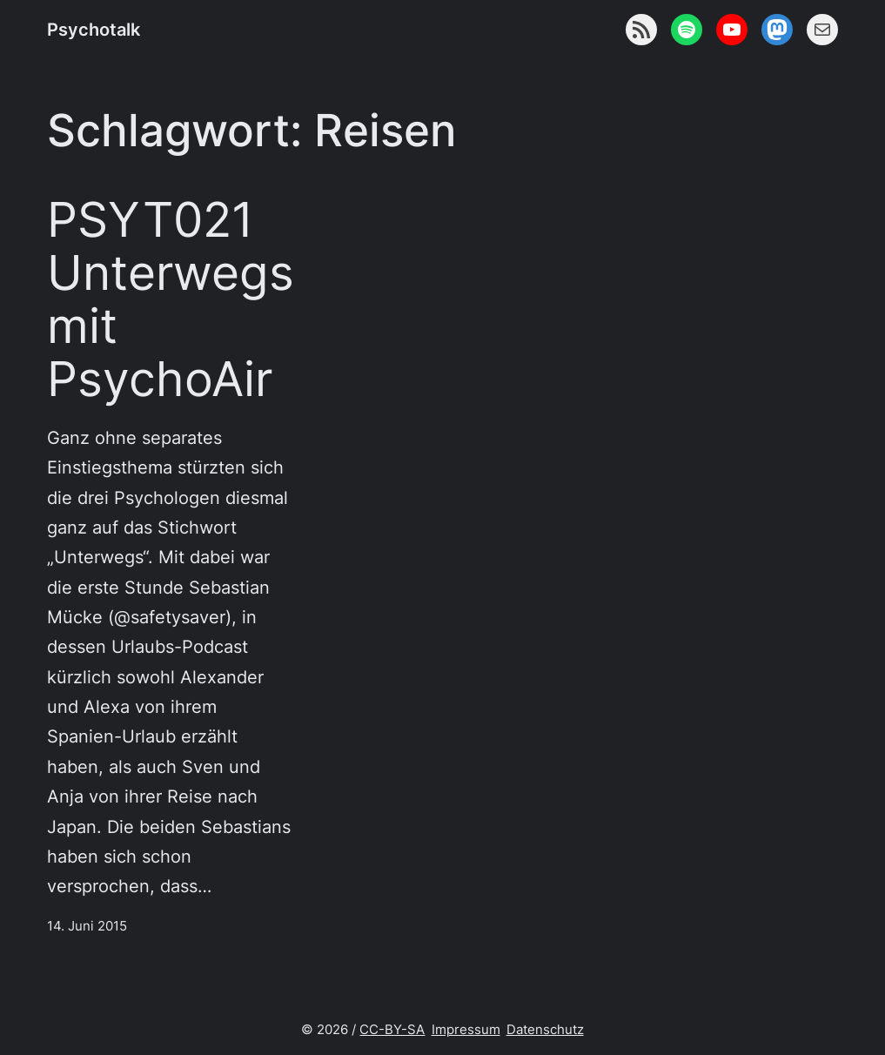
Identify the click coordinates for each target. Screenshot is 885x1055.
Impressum (466, 1030)
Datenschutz (545, 1030)
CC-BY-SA (392, 1030)
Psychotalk (93, 29)
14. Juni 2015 (87, 926)
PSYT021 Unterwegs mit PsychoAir (170, 299)
